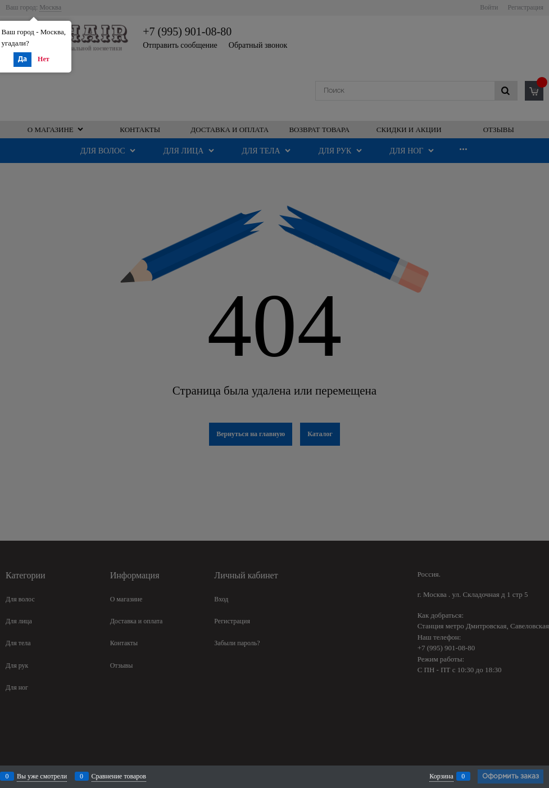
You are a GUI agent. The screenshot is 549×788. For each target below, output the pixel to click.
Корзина (441, 776)
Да (22, 59)
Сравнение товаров (119, 776)
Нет (43, 59)
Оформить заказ (510, 776)
